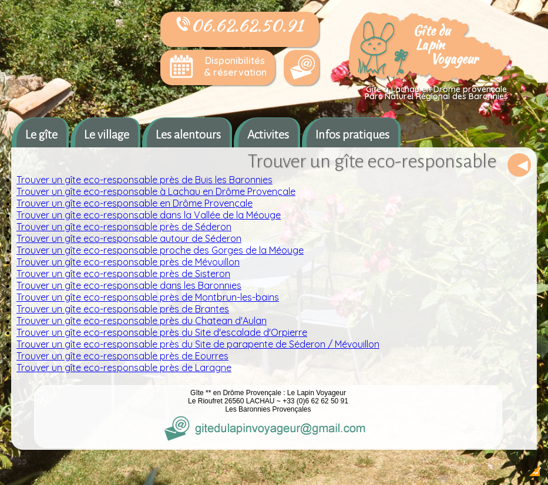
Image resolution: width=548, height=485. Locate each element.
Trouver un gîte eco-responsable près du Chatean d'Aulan (141, 320)
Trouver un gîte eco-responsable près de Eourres (122, 356)
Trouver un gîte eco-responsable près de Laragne (123, 367)
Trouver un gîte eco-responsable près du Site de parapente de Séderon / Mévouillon (197, 344)
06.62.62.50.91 (239, 25)
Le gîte (41, 134)
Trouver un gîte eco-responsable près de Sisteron (123, 273)
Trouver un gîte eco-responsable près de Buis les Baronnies (144, 180)
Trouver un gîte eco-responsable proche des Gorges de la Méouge (160, 250)
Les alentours (188, 134)
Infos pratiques (352, 134)
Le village (106, 134)
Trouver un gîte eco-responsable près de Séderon (123, 227)
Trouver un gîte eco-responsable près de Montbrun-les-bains (147, 297)
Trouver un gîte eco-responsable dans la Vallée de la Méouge (148, 215)
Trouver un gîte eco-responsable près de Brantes (122, 309)
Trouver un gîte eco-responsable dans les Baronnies (128, 285)
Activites (268, 134)
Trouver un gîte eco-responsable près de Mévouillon (128, 262)
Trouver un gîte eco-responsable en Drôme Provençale (134, 203)
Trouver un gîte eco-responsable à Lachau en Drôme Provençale (155, 191)
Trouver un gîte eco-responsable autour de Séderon (128, 238)
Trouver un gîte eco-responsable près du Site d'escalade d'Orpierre (161, 332)
